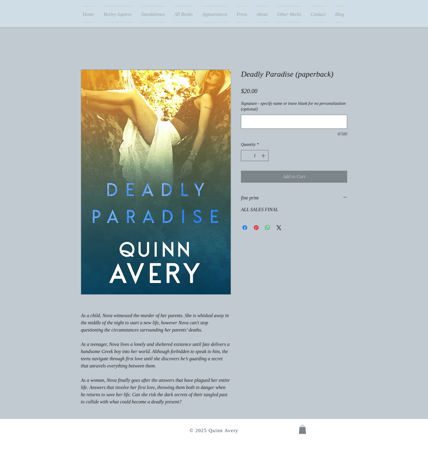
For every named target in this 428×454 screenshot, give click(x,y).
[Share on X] (279, 227)
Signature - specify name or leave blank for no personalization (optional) (293, 106)
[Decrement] (245, 155)
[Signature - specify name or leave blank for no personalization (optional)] (294, 121)
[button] (302, 429)
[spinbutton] (254, 155)
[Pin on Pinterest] (256, 227)
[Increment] (264, 155)
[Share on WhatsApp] (267, 227)
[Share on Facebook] (244, 227)
